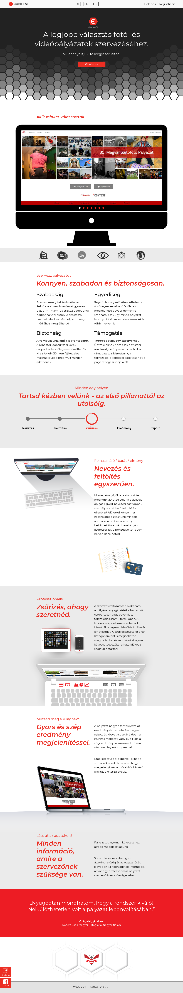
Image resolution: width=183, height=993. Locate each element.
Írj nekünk (5, 972)
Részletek (91, 64)
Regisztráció (167, 4)
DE (78, 4)
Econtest (19, 4)
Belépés (150, 4)
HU (95, 4)
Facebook (5, 983)
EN (86, 4)
